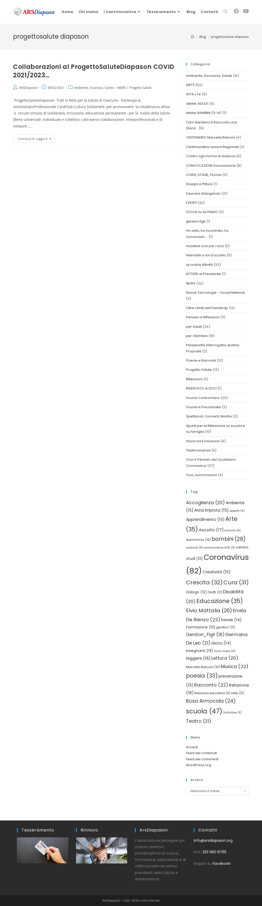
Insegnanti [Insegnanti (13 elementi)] (199, 650)
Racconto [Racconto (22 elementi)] (211, 685)
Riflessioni (194, 379)
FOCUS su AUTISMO (201, 211)
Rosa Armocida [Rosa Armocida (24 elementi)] (211, 701)
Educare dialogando (203, 193)
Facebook (221, 863)
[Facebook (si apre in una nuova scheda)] (236, 11)
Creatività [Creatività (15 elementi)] (217, 572)
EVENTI (191, 202)
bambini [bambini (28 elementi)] (229, 539)
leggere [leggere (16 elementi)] (198, 658)
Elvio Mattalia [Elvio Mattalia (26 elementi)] (209, 610)
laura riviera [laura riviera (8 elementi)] (224, 651)
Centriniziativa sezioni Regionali (212, 146)
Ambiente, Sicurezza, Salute (94, 88)
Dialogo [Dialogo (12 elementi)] (196, 592)
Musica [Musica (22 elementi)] (234, 666)
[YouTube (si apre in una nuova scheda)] (246, 11)
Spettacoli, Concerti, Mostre (209, 416)
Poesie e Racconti (201, 360)
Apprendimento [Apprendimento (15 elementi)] (205, 519)
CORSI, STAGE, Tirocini (204, 174)
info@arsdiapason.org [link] (213, 840)
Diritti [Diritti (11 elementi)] (215, 592)
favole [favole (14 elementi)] (231, 620)
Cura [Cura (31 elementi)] (236, 582)
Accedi (192, 747)
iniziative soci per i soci (205, 246)
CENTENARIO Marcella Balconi (210, 137)
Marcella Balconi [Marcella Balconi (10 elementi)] (203, 667)
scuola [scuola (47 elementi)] (204, 711)
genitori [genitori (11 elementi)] (225, 627)
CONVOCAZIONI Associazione (211, 165)
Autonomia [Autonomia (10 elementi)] (198, 540)
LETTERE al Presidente (203, 273)
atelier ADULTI (197, 103)
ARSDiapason (28, 88)
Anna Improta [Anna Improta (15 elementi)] (211, 510)
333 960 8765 (214, 852)
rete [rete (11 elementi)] (237, 693)
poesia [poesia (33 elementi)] (202, 676)
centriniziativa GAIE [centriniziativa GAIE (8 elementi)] (219, 548)
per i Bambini (197, 335)
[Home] (192, 36)
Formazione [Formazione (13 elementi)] (200, 627)
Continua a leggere (36, 137)
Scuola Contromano (203, 397)
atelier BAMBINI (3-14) (204, 112)
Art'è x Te (193, 94)
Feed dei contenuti (201, 753)
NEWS (121, 88)
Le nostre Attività (199, 264)
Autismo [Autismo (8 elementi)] (232, 530)
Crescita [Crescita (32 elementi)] (204, 582)
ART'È (190, 84)
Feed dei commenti (202, 759)
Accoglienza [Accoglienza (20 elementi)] (205, 502)
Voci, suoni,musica (201, 474)
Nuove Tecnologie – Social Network (215, 292)
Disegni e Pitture (199, 184)
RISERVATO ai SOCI (201, 388)
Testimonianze (198, 450)
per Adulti (194, 326)
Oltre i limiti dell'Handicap (207, 307)
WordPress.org (198, 765)
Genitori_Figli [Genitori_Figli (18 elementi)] (205, 634)
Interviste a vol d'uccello (206, 255)
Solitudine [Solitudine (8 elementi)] (232, 712)
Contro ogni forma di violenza (210, 156)
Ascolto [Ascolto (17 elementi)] (211, 530)
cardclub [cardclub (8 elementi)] (194, 548)
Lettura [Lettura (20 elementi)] (224, 658)
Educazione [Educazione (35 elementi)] (219, 601)
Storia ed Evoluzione (203, 441)
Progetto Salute (140, 88)
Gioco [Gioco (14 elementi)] (221, 643)
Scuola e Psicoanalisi (203, 407)
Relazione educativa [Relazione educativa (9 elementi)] (212, 693)
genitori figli (195, 221)
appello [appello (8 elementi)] (237, 511)
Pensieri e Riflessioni (203, 317)
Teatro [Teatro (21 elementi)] (198, 721)
